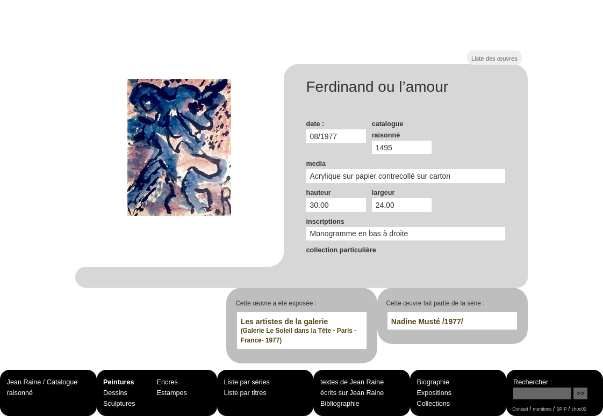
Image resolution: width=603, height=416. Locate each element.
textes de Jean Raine (352, 382)
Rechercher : (532, 382)
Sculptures (119, 403)
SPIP (561, 409)
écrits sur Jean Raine (352, 393)
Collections (433, 403)
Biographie (433, 382)
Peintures (118, 382)
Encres (167, 382)
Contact (520, 409)
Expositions (434, 393)
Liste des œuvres (494, 58)
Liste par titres (245, 393)
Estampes (172, 393)
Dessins (115, 393)
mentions (542, 409)
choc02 (579, 409)
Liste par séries (247, 382)
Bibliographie (340, 403)
